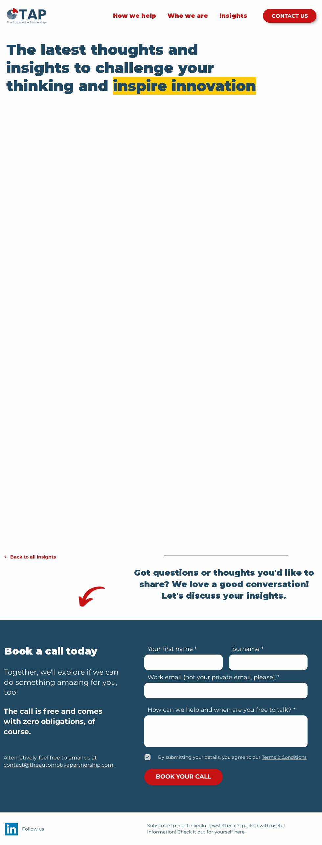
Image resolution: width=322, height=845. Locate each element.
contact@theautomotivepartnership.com (58, 765)
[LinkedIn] (11, 829)
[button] (284, 757)
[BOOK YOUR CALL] (183, 777)
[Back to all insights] (40, 556)
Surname (246, 649)
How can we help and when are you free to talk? (219, 710)
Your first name (170, 649)
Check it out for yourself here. (211, 832)
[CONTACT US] (289, 16)
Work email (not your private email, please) (211, 677)
